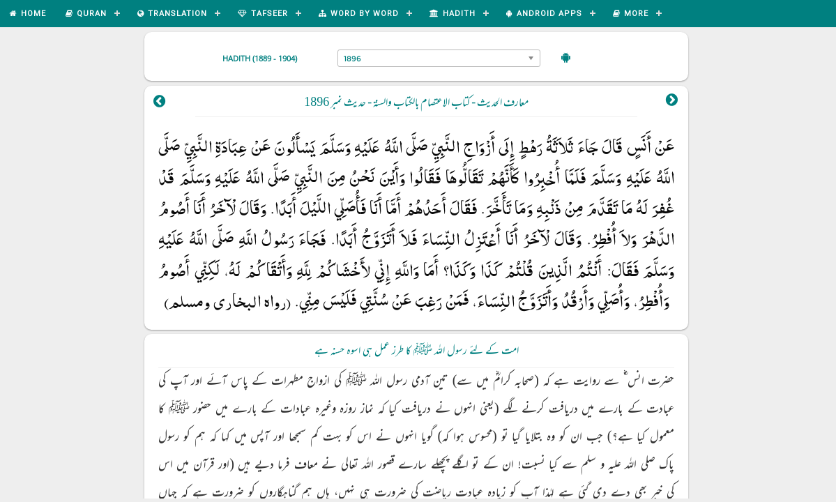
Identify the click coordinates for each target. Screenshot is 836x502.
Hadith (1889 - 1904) (259, 58)
